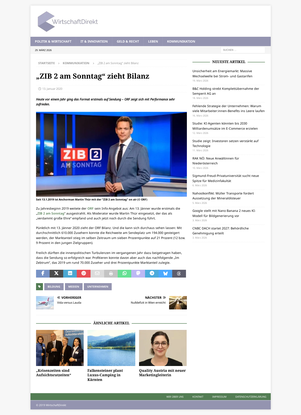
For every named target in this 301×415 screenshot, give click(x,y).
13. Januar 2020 (52, 89)
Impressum (219, 396)
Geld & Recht (128, 41)
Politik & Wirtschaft (53, 41)
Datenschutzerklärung (250, 396)
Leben (153, 41)
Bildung (54, 286)
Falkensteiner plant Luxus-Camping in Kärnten (105, 375)
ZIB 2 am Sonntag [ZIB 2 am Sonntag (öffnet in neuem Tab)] (50, 213)
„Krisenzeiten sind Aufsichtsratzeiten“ (53, 373)
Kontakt (197, 396)
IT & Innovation (94, 41)
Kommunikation (181, 41)
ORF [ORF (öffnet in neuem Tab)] (90, 208)
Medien (73, 286)
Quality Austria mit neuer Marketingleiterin (162, 373)
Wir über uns (175, 396)
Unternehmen (97, 286)
